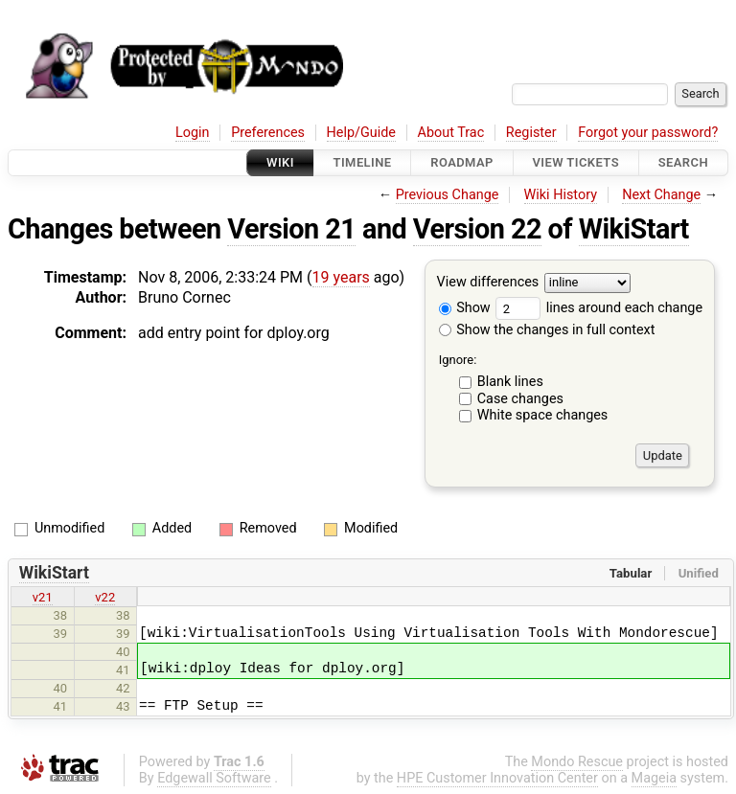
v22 (105, 597)
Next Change (661, 195)
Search (683, 162)
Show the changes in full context (547, 330)
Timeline (363, 162)
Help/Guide (361, 133)
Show (465, 308)
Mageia (654, 778)
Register (531, 133)
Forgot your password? (648, 133)
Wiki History (560, 195)
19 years (341, 277)
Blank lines (510, 382)
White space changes (543, 415)
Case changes (520, 399)
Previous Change (447, 195)
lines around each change (598, 308)
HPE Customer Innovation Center (497, 778)
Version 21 (291, 229)
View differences (488, 283)
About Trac (451, 133)
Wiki (280, 162)
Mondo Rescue (577, 762)
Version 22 (477, 229)
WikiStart (634, 229)
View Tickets (576, 162)
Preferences (268, 133)
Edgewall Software (214, 778)
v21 (43, 597)
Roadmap (462, 162)
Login (192, 133)
